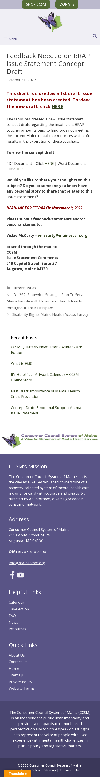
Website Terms (22, 688)
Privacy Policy (20, 681)
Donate (67, 4)
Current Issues (24, 287)
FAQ (12, 615)
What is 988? (22, 363)
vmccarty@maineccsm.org (62, 235)
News (13, 622)
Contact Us (18, 661)
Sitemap (16, 674)
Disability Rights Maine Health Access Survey (50, 314)
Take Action (19, 608)
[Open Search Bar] (94, 36)
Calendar (16, 602)
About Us (17, 655)
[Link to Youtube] (20, 577)
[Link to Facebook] (12, 577)
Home (14, 668)
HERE (57, 106)
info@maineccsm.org (27, 562)
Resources (17, 628)
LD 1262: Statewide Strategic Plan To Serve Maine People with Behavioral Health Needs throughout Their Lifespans (45, 301)
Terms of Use (70, 770)
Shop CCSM (36, 4)
